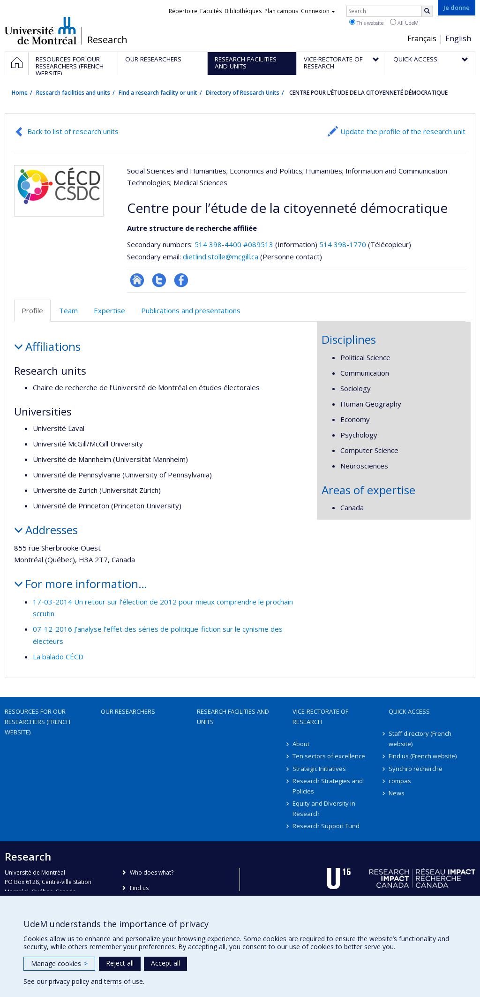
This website (366, 22)
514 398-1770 (343, 244)
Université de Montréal (40, 30)
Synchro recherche (415, 768)
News (397, 793)
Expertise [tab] (109, 310)
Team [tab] (68, 310)
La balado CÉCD (58, 656)
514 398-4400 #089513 (234, 244)
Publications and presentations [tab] (190, 310)
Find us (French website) (423, 756)
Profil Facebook (181, 280)
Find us (139, 888)
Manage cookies (59, 963)
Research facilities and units (73, 93)
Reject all (120, 963)
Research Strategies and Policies (327, 786)
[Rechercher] (427, 11)
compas (400, 781)
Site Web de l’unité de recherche (137, 280)
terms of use (123, 981)
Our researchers (128, 711)
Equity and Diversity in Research (323, 808)
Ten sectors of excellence (328, 756)
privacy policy (69, 981)
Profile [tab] (32, 310)
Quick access (409, 711)
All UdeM (404, 22)
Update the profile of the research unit (402, 131)
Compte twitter (159, 280)
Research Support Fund (326, 826)
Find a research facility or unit (158, 93)
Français (421, 38)
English (458, 38)
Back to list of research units (73, 131)
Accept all (165, 963)
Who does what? (151, 872)
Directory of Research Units (242, 93)
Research (107, 40)
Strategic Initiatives (319, 768)
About (300, 744)
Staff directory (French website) (420, 738)
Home (20, 93)
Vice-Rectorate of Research (320, 716)
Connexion (318, 11)
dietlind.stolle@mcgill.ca (220, 256)
